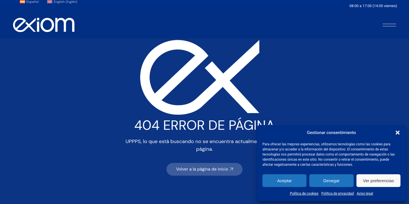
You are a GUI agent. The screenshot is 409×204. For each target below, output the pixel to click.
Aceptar (284, 180)
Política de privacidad (337, 193)
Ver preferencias (378, 180)
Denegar (331, 180)
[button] (397, 132)
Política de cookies (304, 193)
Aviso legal (365, 193)
